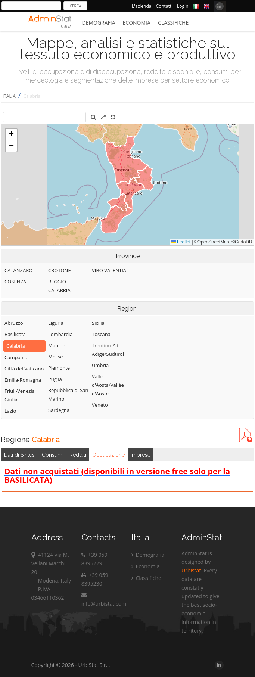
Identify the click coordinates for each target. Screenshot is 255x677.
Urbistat (191, 570)
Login (182, 6)
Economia (136, 22)
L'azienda (141, 6)
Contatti (164, 6)
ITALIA (9, 96)
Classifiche (173, 22)
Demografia (98, 22)
